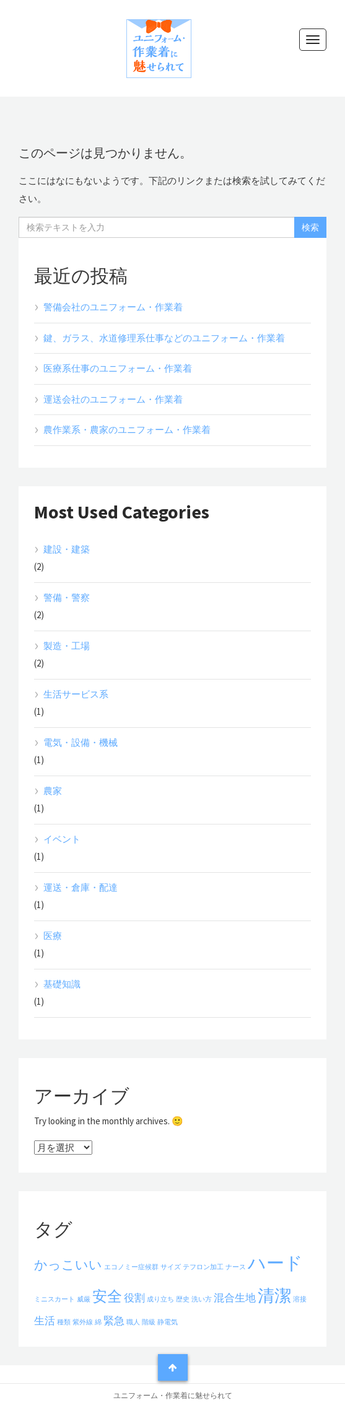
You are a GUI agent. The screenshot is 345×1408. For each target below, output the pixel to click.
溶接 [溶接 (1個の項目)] (300, 1299)
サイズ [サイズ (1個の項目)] (170, 1267)
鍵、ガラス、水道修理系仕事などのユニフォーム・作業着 (164, 338)
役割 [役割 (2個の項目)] (134, 1298)
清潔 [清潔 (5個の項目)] (274, 1295)
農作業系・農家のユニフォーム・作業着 (127, 429)
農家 (52, 791)
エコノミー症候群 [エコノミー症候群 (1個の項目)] (131, 1267)
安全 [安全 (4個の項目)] (107, 1296)
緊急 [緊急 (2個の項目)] (113, 1320)
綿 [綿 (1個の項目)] (98, 1322)
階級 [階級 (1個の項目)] (148, 1322)
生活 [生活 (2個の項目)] (44, 1320)
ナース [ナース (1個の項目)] (235, 1267)
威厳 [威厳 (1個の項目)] (83, 1299)
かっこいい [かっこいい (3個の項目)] (68, 1264)
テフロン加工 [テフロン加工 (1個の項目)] (203, 1267)
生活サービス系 (75, 694)
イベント (62, 839)
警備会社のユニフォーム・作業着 (113, 307)
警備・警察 (66, 597)
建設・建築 (66, 549)
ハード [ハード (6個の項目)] (275, 1262)
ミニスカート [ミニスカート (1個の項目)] (54, 1299)
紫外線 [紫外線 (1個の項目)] (82, 1322)
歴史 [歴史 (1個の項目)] (183, 1299)
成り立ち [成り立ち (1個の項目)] (160, 1299)
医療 (52, 936)
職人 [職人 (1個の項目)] (133, 1322)
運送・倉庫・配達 (80, 887)
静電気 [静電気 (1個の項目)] (167, 1322)
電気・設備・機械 (80, 742)
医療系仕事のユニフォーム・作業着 (117, 368)
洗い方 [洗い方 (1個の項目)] (201, 1299)
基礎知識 (62, 984)
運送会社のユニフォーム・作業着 (113, 399)
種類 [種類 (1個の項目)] (64, 1322)
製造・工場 (66, 646)
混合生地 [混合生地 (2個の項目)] (235, 1298)
